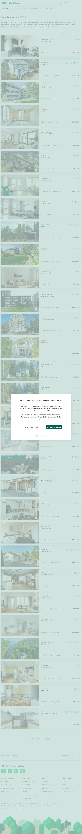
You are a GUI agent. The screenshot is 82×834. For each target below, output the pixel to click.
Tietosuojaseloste (40, 436)
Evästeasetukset (50, 417)
